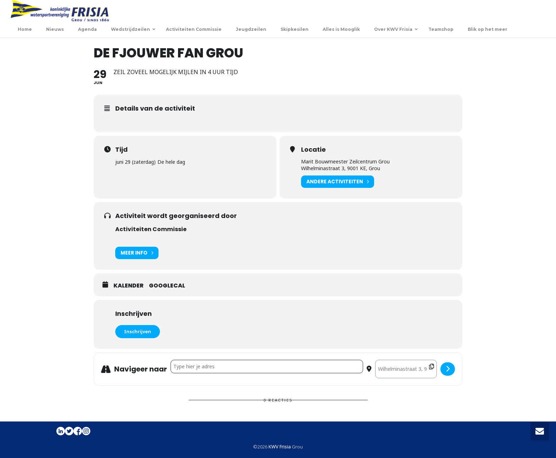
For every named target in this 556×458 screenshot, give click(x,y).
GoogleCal (167, 285)
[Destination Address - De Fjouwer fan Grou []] (406, 369)
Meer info (137, 252)
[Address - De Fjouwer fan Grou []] (267, 366)
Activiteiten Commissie (151, 229)
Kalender (128, 285)
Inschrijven (137, 331)
